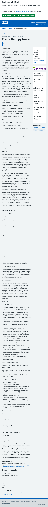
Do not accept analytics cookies (26, 15)
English (37, 24)
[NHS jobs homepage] (6, 22)
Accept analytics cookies (9, 15)
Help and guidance (6, 503)
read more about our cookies (23, 11)
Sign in (33, 22)
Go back (4, 33)
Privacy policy (5, 501)
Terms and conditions (14, 501)
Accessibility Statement (25, 501)
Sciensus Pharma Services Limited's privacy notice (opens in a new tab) (39, 129)
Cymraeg (43, 24)
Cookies (34, 501)
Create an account (41, 22)
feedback (10, 28)
